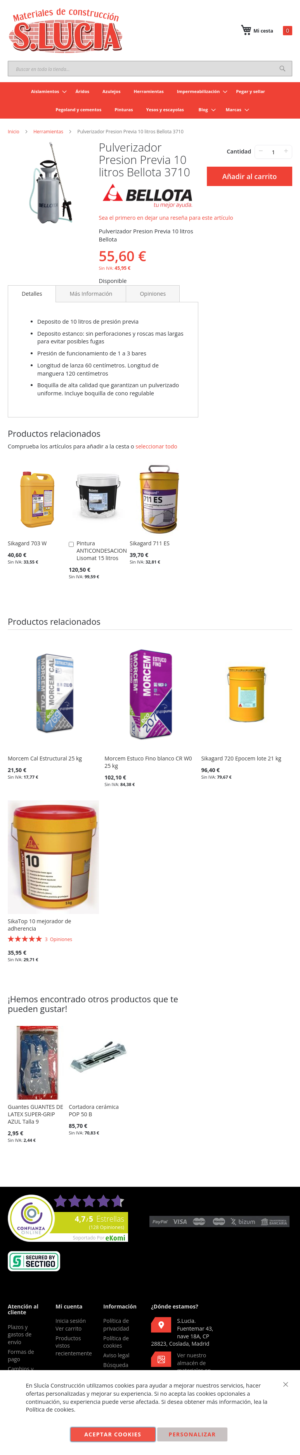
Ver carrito (68, 1328)
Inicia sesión (70, 1320)
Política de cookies (116, 1342)
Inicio (13, 131)
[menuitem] (46, 91)
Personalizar (192, 1434)
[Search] (282, 68)
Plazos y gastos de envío (19, 1334)
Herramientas (48, 131)
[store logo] (66, 30)
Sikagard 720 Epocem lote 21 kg (241, 758)
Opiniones (153, 293)
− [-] (260, 150)
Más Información (90, 293)
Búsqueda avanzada (115, 1368)
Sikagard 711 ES (150, 543)
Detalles (32, 293)
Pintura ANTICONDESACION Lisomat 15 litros (101, 551)
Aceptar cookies (112, 1434)
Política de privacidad (116, 1324)
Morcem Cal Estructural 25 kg (45, 758)
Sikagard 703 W (27, 543)
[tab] (32, 293)
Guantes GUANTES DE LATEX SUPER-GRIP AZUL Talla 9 (35, 1114)
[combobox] (150, 68)
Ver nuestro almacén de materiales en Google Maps (181, 1367)
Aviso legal (116, 1355)
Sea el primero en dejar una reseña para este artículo (166, 217)
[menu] (150, 100)
